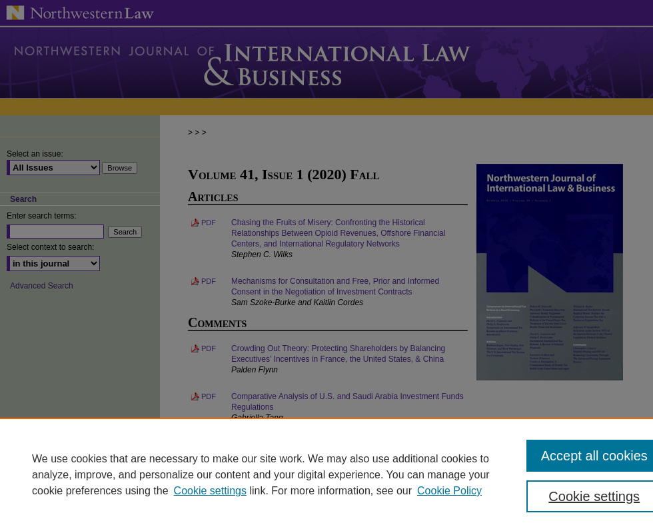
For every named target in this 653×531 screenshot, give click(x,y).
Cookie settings (210, 490)
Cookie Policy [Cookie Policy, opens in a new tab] (449, 490)
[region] (326, 474)
